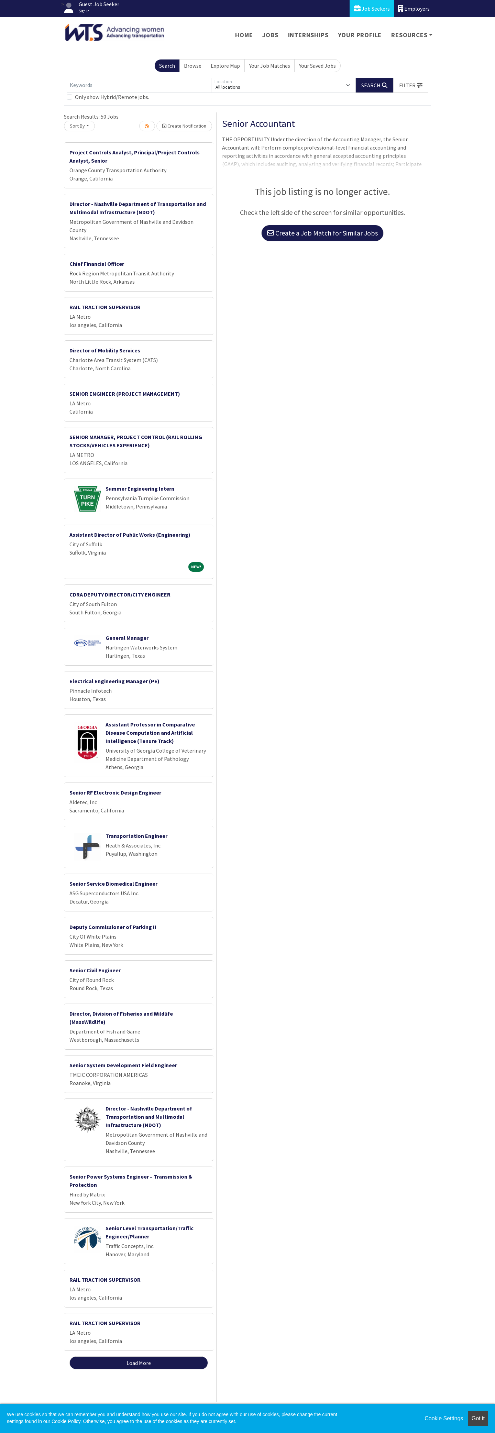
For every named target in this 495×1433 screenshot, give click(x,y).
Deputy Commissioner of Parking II (112, 926)
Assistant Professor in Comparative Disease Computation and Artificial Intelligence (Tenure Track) (150, 732)
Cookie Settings (444, 1418)
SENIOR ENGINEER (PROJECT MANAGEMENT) (124, 393)
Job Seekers (372, 8)
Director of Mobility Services (104, 350)
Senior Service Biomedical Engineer (113, 883)
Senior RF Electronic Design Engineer (115, 792)
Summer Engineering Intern (140, 488)
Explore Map (225, 65)
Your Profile (360, 35)
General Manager (127, 637)
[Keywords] (139, 85)
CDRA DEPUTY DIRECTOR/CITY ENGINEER (119, 594)
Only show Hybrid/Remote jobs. (112, 97)
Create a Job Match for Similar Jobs (322, 233)
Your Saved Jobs (317, 65)
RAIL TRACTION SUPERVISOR (105, 307)
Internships (308, 35)
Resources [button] (409, 35)
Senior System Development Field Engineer (123, 1065)
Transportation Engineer (136, 835)
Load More (138, 1362)
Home (244, 35)
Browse (192, 65)
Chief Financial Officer (96, 263)
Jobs (270, 35)
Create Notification (184, 126)
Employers (414, 8)
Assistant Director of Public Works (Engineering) (129, 534)
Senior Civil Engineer (95, 970)
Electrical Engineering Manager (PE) (114, 681)
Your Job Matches (269, 65)
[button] (410, 85)
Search (167, 65)
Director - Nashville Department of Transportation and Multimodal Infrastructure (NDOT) (149, 1116)
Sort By (77, 126)
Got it (478, 1418)
